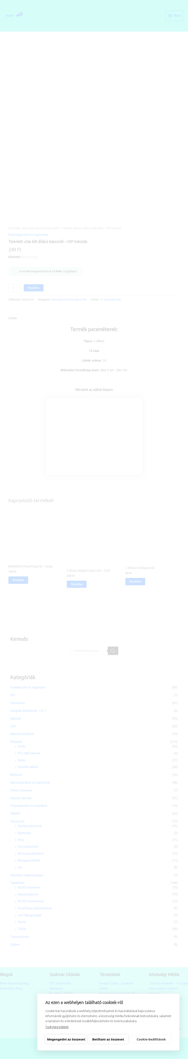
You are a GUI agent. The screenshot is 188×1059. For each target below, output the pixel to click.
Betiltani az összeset (108, 1039)
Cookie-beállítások (151, 1039)
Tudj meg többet (57, 1027)
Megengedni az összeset (66, 1039)
